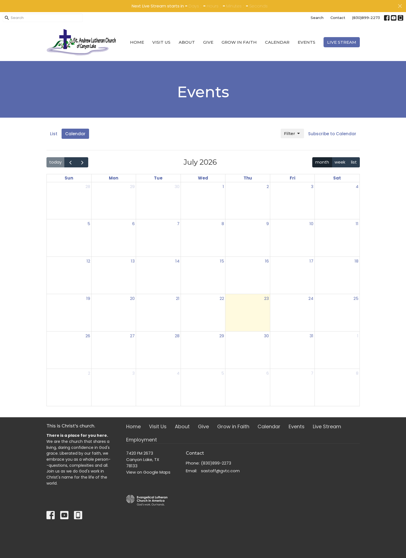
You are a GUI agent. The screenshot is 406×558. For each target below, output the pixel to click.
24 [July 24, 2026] (310, 298)
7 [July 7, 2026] (178, 223)
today (55, 162)
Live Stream (341, 42)
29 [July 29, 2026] (221, 336)
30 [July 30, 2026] (266, 336)
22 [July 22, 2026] (222, 298)
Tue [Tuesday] (158, 178)
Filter (292, 133)
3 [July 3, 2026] (312, 186)
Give (208, 42)
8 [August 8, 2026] (357, 373)
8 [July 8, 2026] (223, 223)
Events (306, 42)
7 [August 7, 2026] (312, 373)
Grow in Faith (239, 42)
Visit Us (161, 42)
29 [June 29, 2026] (132, 186)
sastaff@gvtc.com (220, 471)
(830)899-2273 (366, 17)
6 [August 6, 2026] (267, 373)
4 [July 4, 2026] (357, 186)
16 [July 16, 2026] (267, 261)
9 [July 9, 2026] (267, 223)
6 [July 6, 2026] (133, 223)
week (340, 162)
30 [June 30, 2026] (177, 186)
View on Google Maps (148, 472)
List (53, 134)
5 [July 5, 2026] (88, 223)
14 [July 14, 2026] (177, 261)
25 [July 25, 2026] (355, 298)
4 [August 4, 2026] (178, 373)
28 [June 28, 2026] (87, 186)
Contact (337, 17)
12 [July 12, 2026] (88, 261)
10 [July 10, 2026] (311, 223)
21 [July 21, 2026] (177, 298)
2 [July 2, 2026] (268, 186)
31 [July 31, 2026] (311, 336)
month (322, 162)
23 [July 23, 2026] (266, 298)
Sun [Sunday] (69, 178)
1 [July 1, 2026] (223, 186)
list (354, 162)
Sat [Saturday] (337, 178)
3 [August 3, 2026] (133, 373)
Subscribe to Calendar (332, 134)
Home (137, 42)
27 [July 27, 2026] (132, 336)
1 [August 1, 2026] (357, 336)
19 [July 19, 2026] (88, 298)
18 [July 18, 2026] (356, 261)
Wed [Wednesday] (203, 178)
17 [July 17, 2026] (311, 261)
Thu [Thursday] (248, 178)
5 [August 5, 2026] (222, 373)
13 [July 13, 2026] (133, 261)
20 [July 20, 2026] (132, 298)
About (187, 42)
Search (317, 17)
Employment (141, 439)
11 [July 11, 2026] (357, 223)
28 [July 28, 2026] (177, 336)
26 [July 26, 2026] (87, 336)
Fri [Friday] (292, 178)
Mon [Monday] (113, 178)
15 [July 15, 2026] (222, 261)
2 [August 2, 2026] (89, 373)
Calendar (277, 42)
